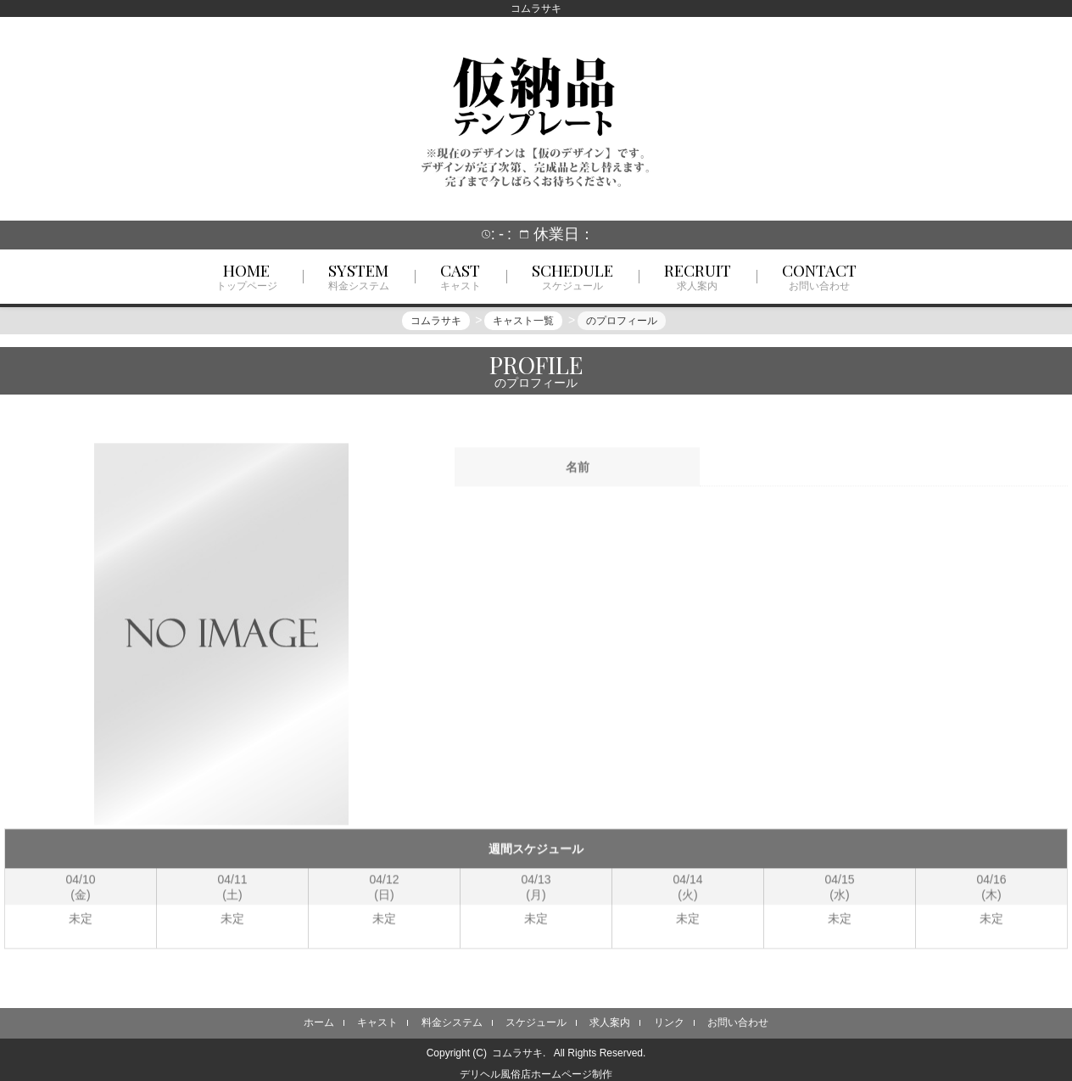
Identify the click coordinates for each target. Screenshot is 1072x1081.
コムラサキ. (518, 1053)
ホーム (319, 1022)
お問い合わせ (737, 1022)
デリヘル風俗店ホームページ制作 (536, 1074)
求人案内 (609, 1022)
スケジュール (536, 1022)
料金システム (452, 1022)
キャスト (377, 1022)
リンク (669, 1022)
